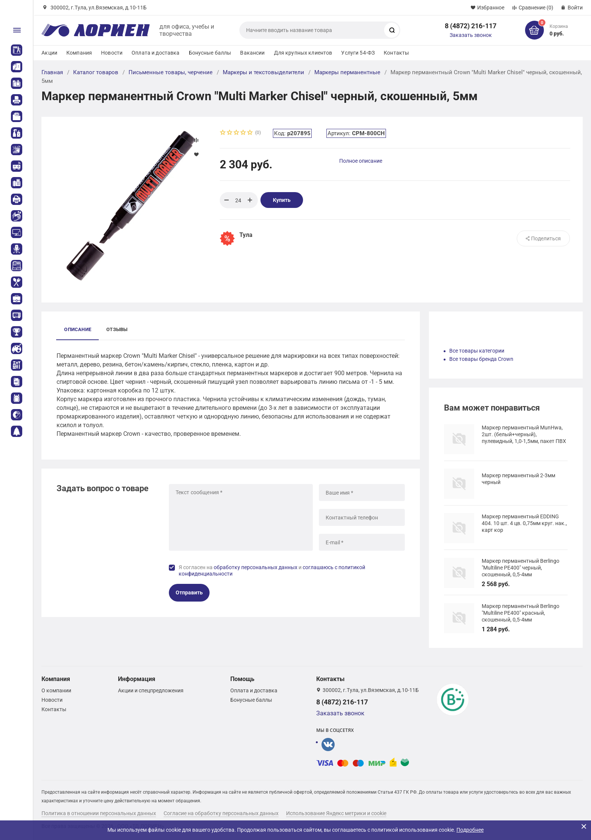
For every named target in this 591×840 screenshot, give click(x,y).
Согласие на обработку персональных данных (221, 813)
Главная (52, 72)
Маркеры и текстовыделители (263, 72)
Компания (79, 53)
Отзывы (116, 329)
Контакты (396, 53)
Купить (282, 200)
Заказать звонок (471, 35)
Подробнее (470, 830)
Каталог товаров (95, 72)
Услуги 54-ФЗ (358, 53)
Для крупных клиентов (303, 53)
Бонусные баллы (210, 53)
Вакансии (252, 53)
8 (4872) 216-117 (470, 26)
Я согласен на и (272, 570)
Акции (49, 53)
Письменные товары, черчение (171, 72)
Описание (77, 329)
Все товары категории (476, 351)
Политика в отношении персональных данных (98, 813)
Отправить (189, 593)
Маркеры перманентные (347, 72)
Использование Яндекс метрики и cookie (336, 813)
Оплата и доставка (155, 53)
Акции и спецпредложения (151, 690)
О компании (56, 690)
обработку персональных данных (255, 567)
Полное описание (360, 161)
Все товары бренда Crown (481, 359)
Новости (111, 53)
